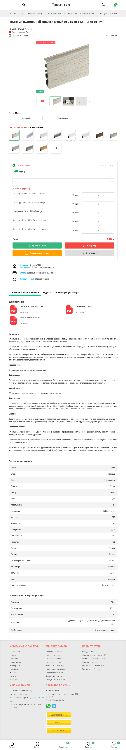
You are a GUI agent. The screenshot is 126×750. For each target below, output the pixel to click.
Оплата (13, 655)
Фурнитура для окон (55, 676)
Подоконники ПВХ (54, 651)
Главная (12, 13)
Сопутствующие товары (67, 292)
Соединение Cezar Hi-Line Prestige (27, 211)
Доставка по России (91, 669)
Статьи (13, 676)
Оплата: (23, 273)
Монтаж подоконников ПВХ (94, 655)
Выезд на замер (89, 651)
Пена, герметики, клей (55, 679)
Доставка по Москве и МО (93, 665)
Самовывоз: (25, 267)
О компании (15, 651)
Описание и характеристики (25, 292)
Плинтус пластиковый (54, 13)
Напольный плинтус (35, 13)
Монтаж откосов (89, 662)
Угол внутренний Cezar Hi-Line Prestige (29, 193)
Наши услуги (15, 662)
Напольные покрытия (55, 669)
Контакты (14, 679)
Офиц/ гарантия (18, 32)
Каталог (21, 13)
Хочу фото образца (20, 35)
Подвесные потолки (54, 672)
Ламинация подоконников (93, 658)
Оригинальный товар (20, 29)
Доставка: (24, 265)
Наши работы (16, 665)
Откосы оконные (53, 655)
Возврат (13, 672)
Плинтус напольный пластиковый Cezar (81, 13)
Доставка (14, 658)
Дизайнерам (15, 669)
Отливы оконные (53, 658)
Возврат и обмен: (27, 279)
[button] (35, 101)
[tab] (25, 293)
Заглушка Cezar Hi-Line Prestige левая (29, 220)
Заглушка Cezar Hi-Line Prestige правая (30, 229)
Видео (47, 292)
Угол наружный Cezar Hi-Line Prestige (29, 202)
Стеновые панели (53, 662)
